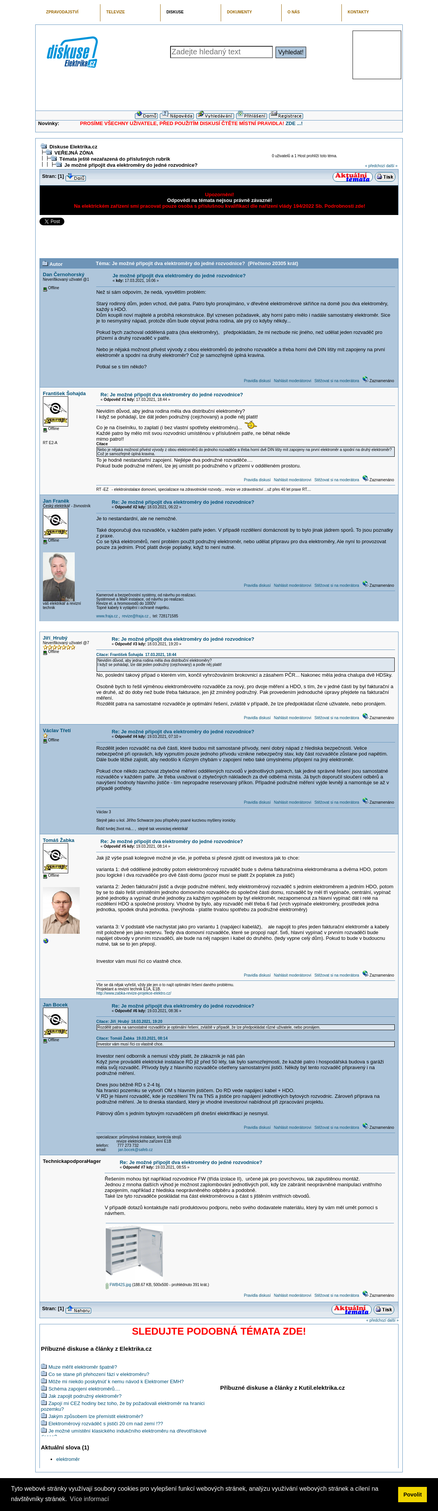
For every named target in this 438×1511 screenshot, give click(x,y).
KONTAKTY (358, 12)
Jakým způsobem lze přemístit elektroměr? (95, 1416)
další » (391, 166)
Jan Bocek (55, 1005)
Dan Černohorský (63, 274)
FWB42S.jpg (118, 1285)
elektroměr (68, 1459)
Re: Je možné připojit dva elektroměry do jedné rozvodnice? (171, 394)
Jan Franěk (56, 501)
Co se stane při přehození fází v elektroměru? (98, 1374)
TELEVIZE (115, 12)
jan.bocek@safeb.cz (135, 1150)
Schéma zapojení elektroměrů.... (84, 1389)
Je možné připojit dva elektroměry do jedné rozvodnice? (130, 165)
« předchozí (375, 166)
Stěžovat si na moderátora (336, 381)
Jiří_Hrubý (55, 638)
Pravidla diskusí (257, 381)
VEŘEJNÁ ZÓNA (74, 153)
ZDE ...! (294, 123)
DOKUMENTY (239, 12)
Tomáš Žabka (58, 840)
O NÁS (293, 12)
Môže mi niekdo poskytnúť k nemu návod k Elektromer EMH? (116, 1381)
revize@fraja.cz (135, 616)
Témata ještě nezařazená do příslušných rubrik (114, 159)
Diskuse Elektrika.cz (73, 147)
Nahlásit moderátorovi (292, 381)
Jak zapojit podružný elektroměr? (84, 1396)
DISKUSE (175, 12)
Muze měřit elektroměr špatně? (82, 1367)
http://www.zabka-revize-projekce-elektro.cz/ (133, 993)
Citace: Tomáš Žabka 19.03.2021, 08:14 (131, 1038)
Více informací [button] (89, 1499)
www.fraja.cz (107, 616)
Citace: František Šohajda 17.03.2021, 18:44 (136, 655)
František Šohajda (64, 393)
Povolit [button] (413, 1494)
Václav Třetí (57, 730)
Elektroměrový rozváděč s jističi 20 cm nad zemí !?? (105, 1423)
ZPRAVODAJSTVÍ (62, 12)
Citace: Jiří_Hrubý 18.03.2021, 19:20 (129, 1021)
